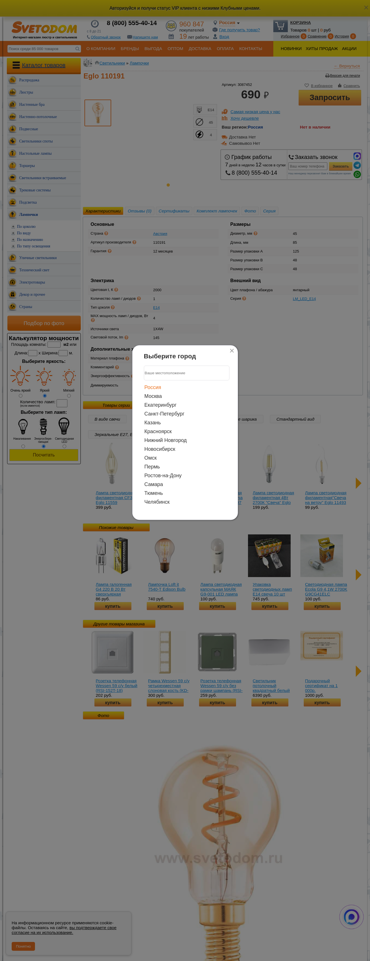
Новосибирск (159, 449)
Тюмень (153, 493)
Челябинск (157, 502)
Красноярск (158, 431)
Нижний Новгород (165, 440)
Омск (150, 457)
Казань (152, 422)
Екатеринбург (160, 405)
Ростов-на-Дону (163, 475)
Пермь (152, 466)
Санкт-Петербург (164, 413)
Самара (153, 484)
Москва (153, 396)
